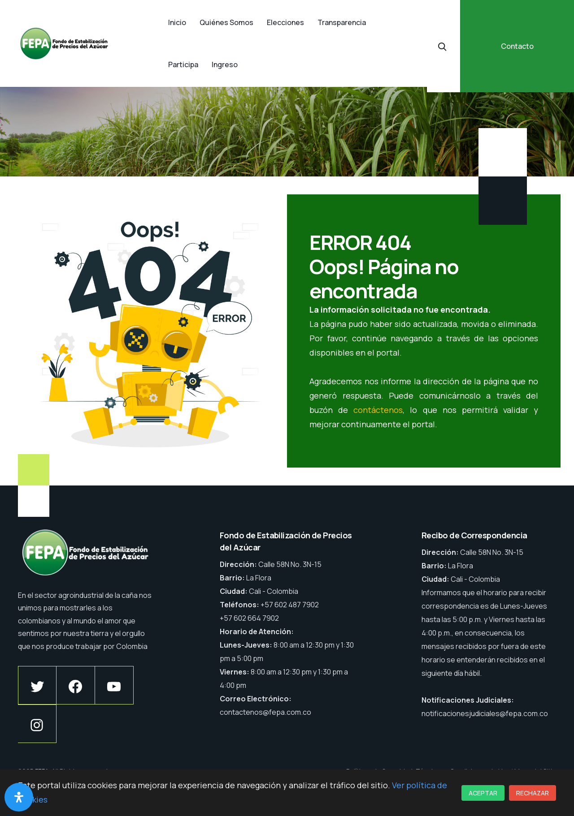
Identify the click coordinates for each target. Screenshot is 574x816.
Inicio (177, 22)
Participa (183, 64)
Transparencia (341, 22)
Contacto (517, 46)
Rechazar (532, 793)
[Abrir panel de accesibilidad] (18, 797)
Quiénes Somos (226, 22)
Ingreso (225, 64)
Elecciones (285, 22)
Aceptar (483, 793)
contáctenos (378, 409)
